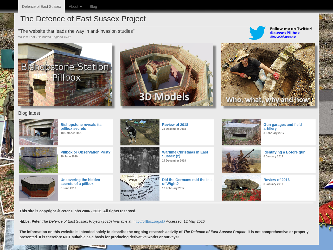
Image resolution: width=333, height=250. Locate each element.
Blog (93, 6)
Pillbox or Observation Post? (86, 152)
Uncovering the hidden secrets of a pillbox (80, 182)
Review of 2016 (277, 180)
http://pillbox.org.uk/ (149, 221)
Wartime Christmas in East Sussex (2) (185, 154)
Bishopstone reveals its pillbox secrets (81, 127)
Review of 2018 (175, 125)
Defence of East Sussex (41, 6)
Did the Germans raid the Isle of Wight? (187, 182)
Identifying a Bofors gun (284, 152)
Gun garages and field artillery (283, 127)
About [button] (75, 6)
